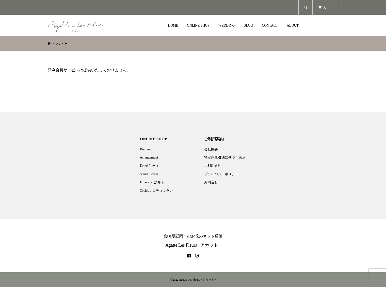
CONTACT (270, 25)
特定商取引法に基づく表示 (224, 157)
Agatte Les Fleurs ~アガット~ (193, 245)
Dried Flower (149, 166)
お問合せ (211, 182)
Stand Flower (149, 174)
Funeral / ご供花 (151, 182)
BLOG (248, 25)
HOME (173, 25)
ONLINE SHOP (198, 25)
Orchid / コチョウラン (156, 190)
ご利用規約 (212, 166)
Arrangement (149, 157)
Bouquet (145, 149)
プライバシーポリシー (221, 174)
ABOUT (293, 25)
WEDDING (226, 25)
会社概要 (211, 149)
